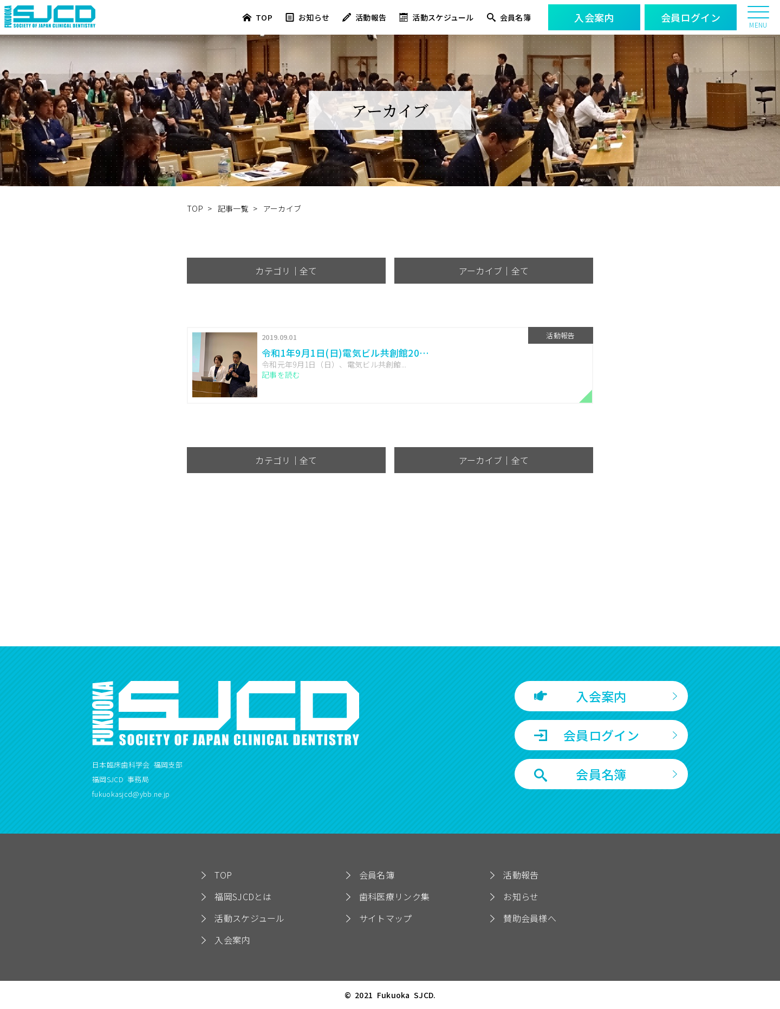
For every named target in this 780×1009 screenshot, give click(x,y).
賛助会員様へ (529, 918)
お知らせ (307, 17)
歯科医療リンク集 (394, 896)
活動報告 (364, 17)
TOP (257, 17)
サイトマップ (385, 918)
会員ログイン (586, 735)
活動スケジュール (436, 17)
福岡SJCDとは (242, 896)
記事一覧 (233, 208)
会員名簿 (509, 17)
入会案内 (580, 696)
